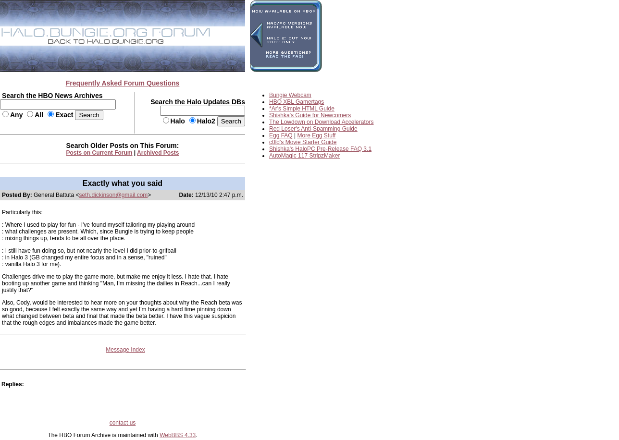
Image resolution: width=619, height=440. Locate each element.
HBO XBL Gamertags (296, 101)
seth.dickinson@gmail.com (113, 195)
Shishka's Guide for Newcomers (310, 115)
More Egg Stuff (316, 135)
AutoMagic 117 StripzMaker (304, 155)
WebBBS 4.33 (178, 435)
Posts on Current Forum (99, 152)
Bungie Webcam (290, 95)
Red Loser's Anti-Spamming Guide (313, 128)
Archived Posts (158, 152)
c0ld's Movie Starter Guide (302, 142)
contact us (123, 422)
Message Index (125, 349)
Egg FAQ (281, 135)
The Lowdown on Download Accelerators (321, 122)
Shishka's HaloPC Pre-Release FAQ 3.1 (320, 149)
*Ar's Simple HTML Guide (301, 108)
